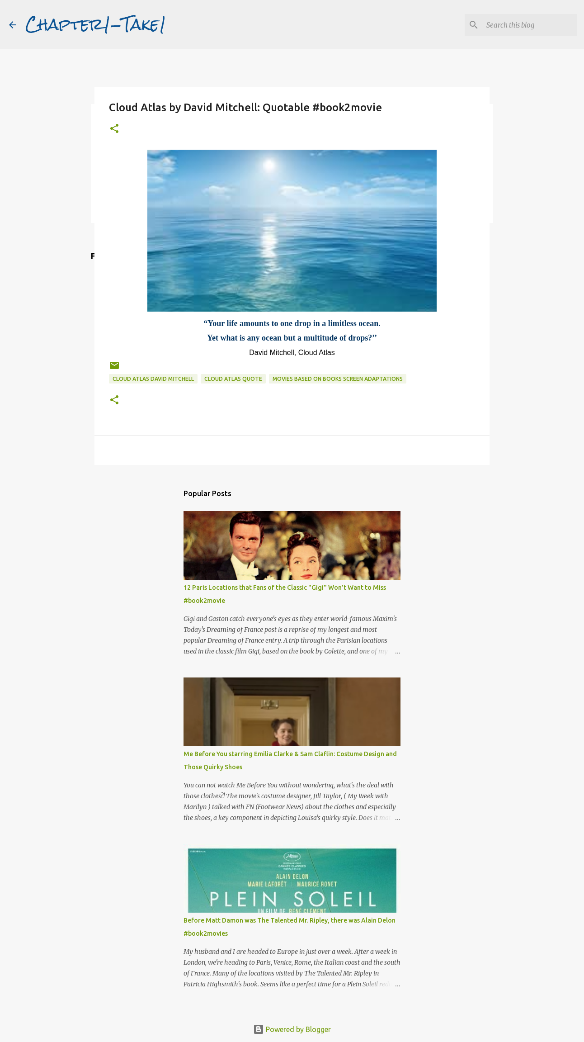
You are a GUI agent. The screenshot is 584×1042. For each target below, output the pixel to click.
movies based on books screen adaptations (338, 379)
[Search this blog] (529, 25)
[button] (114, 129)
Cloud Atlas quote (233, 379)
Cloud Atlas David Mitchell (153, 379)
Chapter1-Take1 (95, 24)
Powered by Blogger (292, 1029)
